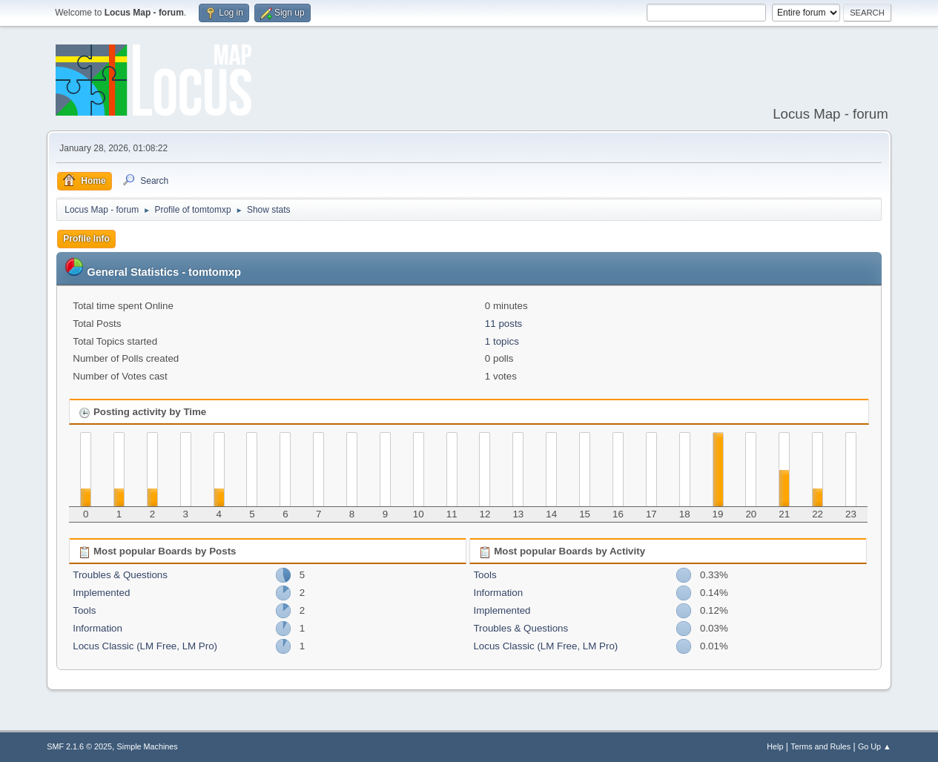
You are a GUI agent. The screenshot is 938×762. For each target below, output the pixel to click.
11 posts (503, 323)
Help (775, 746)
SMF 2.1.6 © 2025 (79, 746)
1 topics (502, 341)
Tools (84, 610)
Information (97, 628)
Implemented (101, 592)
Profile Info (86, 238)
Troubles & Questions (120, 574)
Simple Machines (147, 746)
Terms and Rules (820, 746)
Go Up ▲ (874, 746)
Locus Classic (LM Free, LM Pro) (145, 646)
